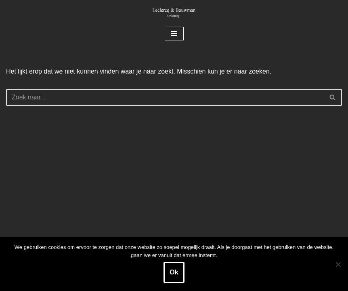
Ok (174, 272)
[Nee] (338, 264)
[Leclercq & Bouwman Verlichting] (174, 12)
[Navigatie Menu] (174, 33)
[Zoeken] (165, 97)
